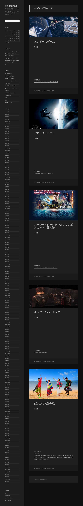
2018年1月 (7, 348)
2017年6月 (7, 365)
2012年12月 (7, 479)
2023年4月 (7, 196)
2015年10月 (7, 413)
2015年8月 (7, 418)
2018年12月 (7, 322)
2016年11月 (7, 382)
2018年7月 (7, 334)
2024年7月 (7, 160)
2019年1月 (7, 319)
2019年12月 (7, 293)
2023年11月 (7, 179)
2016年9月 (7, 387)
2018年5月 (7, 339)
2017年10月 (7, 356)
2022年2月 (7, 230)
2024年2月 (7, 172)
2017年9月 (7, 358)
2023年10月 (7, 182)
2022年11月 (7, 208)
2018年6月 (7, 336)
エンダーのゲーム (44, 41)
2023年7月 (7, 189)
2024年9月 (7, 155)
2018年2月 (7, 346)
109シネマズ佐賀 (8, 73)
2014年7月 (7, 450)
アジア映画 (7, 83)
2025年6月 (7, 133)
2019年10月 (7, 297)
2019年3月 (7, 314)
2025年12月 (7, 121)
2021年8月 (7, 244)
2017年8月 (7, 360)
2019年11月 (7, 295)
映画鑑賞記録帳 (11, 6)
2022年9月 (7, 213)
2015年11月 (7, 411)
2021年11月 (7, 237)
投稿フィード (8, 495)
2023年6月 (7, 191)
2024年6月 (7, 162)
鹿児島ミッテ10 (8, 102)
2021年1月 (7, 261)
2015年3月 (7, 430)
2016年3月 (7, 401)
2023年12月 (7, 177)
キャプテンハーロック (47, 312)
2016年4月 (7, 399)
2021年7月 (7, 247)
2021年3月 (7, 256)
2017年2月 (7, 375)
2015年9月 (7, 416)
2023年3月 (7, 198)
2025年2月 (7, 143)
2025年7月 (7, 131)
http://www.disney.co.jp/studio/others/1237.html (46, 81)
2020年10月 (7, 269)
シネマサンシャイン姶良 (10, 85)
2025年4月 (7, 138)
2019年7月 (7, 305)
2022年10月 (7, 211)
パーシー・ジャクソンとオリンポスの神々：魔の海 (53, 226)
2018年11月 (7, 324)
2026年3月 (7, 114)
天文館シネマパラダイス (10, 93)
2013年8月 (7, 476)
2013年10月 (7, 471)
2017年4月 (7, 370)
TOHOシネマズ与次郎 (9, 76)
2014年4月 (7, 457)
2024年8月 (7, 157)
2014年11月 (7, 440)
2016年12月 (7, 380)
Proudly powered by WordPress (40, 479)
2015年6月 (7, 423)
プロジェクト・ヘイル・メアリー (12, 58)
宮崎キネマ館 (8, 95)
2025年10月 (7, 124)
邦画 (6, 100)
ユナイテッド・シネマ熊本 (11, 88)
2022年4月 (7, 225)
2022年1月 (7, 232)
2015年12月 (7, 409)
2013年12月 (7, 467)
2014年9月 (7, 445)
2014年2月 (7, 462)
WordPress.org (8, 500)
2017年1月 (7, 377)
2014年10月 (7, 443)
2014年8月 (7, 447)
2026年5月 (7, 111)
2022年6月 (7, 220)
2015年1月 (7, 435)
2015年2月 (7, 433)
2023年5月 (7, 194)
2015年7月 (7, 421)
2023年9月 (7, 184)
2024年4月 (7, 167)
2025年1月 (7, 145)
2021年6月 (7, 249)
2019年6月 (7, 307)
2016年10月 (7, 384)
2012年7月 (7, 481)
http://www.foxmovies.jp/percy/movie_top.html (45, 267)
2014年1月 (7, 464)
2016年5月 (7, 397)
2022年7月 (7, 218)
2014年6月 (7, 452)
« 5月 (8, 42)
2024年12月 (7, 148)
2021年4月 (7, 254)
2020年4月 (7, 283)
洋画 (6, 97)
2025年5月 (7, 136)
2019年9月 (7, 300)
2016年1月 (7, 406)
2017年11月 (7, 353)
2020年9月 (7, 271)
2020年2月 (7, 288)
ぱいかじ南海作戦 (44, 403)
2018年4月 (7, 341)
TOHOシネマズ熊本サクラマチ (11, 81)
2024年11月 (7, 150)
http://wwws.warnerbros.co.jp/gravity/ (43, 173)
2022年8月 (7, 215)
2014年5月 (7, 455)
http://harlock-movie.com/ (40, 352)
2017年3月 (7, 372)
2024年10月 (7, 153)
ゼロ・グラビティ (44, 133)
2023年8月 (7, 186)
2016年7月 (7, 392)
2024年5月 (7, 165)
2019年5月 (7, 310)
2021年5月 (7, 252)
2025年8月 (7, 128)
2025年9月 (7, 126)
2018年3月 (7, 343)
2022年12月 (7, 206)
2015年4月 (7, 428)
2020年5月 (7, 281)
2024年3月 (7, 169)
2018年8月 (7, 331)
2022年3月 (7, 227)
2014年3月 (7, 459)
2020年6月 (7, 278)
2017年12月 (7, 351)
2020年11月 (7, 266)
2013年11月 (7, 469)
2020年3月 (7, 285)
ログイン (7, 493)
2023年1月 (7, 203)
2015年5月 (7, 426)
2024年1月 (7, 174)
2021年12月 (7, 235)
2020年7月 (7, 276)
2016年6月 (7, 394)
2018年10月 (7, 326)
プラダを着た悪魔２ (9, 55)
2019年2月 (7, 317)
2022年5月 (7, 223)
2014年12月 (7, 438)
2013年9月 (7, 474)
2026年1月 (7, 119)
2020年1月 (7, 290)
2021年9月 (7, 242)
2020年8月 (7, 273)
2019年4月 (7, 312)
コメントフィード (9, 498)
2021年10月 (7, 240)
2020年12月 (7, 264)
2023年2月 (7, 201)
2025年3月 (7, 140)
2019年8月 (7, 302)
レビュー (7, 90)
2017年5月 (7, 368)
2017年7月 (7, 363)
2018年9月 (7, 329)
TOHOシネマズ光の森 (9, 78)
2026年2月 (7, 116)
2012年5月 (7, 484)
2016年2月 (7, 404)
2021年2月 (7, 259)
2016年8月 (7, 389)
